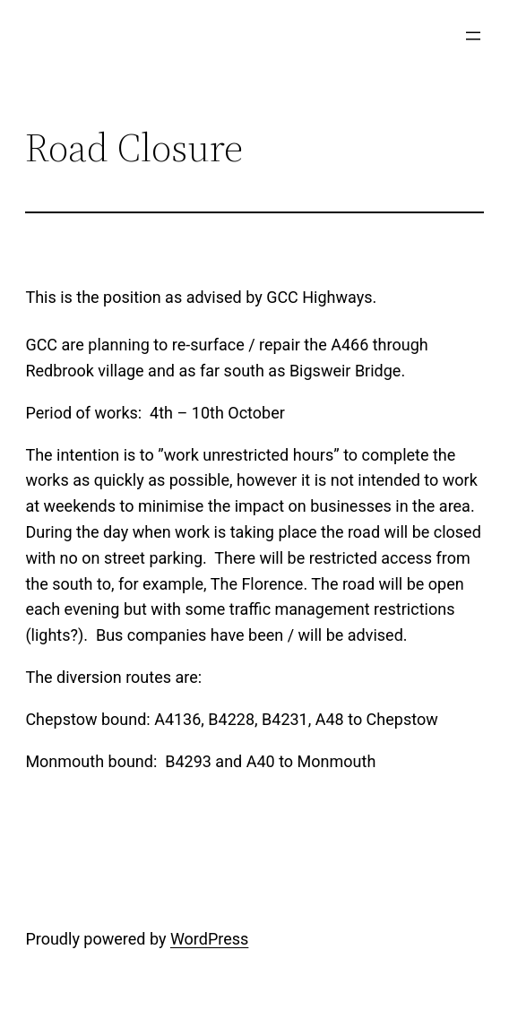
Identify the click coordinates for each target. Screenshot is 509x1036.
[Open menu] (473, 36)
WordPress (209, 938)
